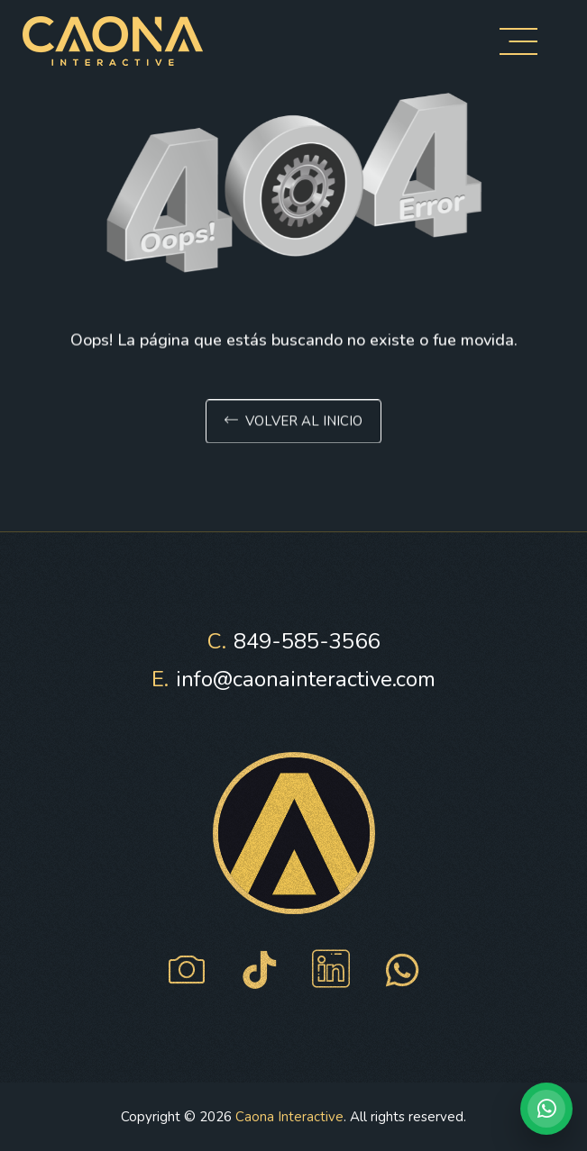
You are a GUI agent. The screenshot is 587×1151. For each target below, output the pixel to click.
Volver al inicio (293, 424)
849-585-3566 (293, 641)
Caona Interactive (289, 1117)
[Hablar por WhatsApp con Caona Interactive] (546, 1109)
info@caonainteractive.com (293, 679)
